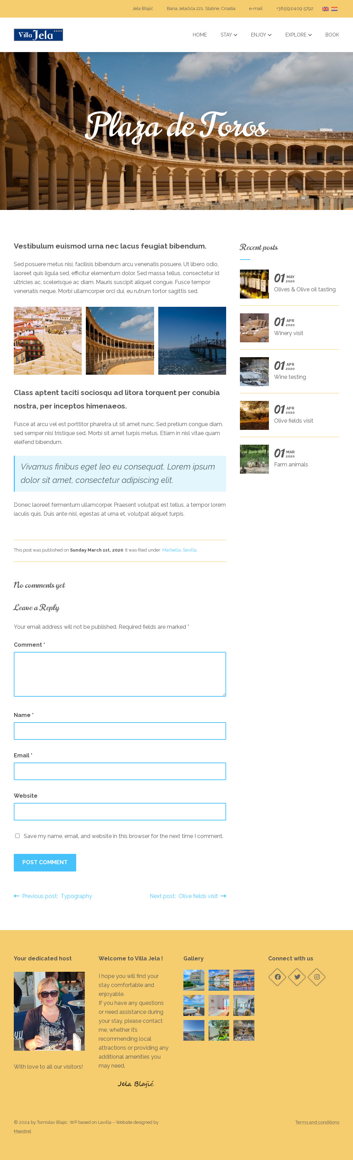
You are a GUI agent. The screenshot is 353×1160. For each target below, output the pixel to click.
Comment (29, 645)
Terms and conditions (317, 1122)
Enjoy (261, 35)
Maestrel (22, 1131)
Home (200, 35)
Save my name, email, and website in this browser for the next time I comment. (123, 836)
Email (23, 755)
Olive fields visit (286, 418)
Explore (298, 35)
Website (26, 796)
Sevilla (189, 550)
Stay (229, 35)
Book (332, 35)
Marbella (171, 550)
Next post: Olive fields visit (188, 896)
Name (24, 715)
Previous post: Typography (53, 896)
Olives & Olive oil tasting (288, 286)
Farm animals (286, 462)
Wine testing (286, 374)
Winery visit (286, 330)
